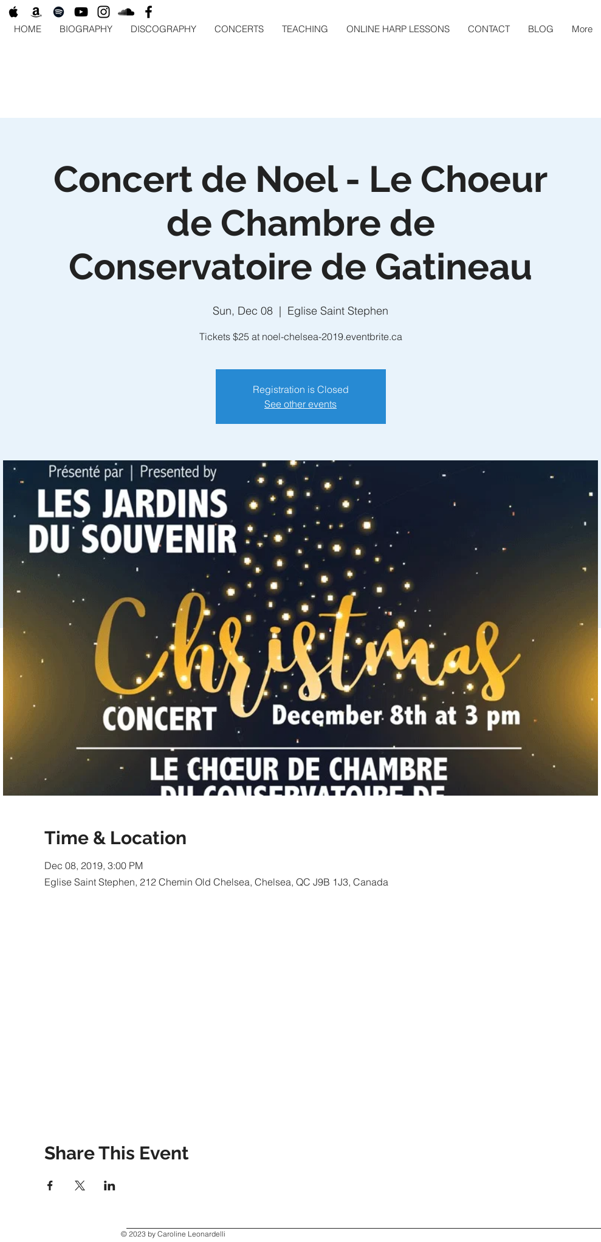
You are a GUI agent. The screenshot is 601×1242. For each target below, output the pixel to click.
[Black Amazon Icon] (36, 12)
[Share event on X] (80, 1185)
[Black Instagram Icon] (103, 12)
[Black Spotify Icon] (58, 12)
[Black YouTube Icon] (81, 12)
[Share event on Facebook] (50, 1185)
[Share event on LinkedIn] (109, 1185)
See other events (300, 404)
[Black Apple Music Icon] (13, 12)
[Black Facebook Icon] (148, 12)
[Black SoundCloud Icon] (126, 12)
